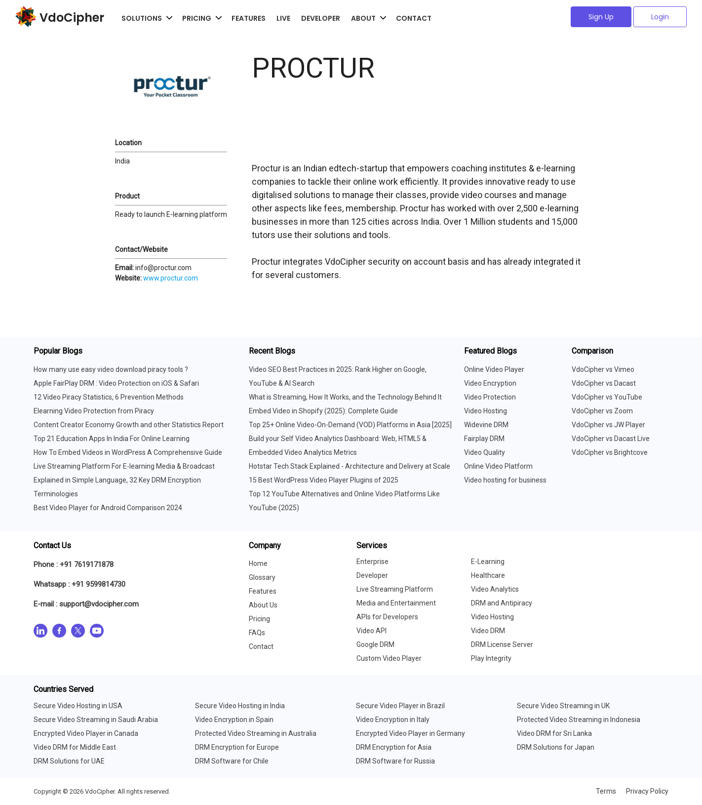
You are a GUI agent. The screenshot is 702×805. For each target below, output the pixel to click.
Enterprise (372, 561)
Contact (413, 18)
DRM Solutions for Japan (555, 747)
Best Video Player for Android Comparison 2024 (108, 508)
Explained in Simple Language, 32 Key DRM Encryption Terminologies (117, 487)
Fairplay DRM (484, 439)
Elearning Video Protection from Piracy (94, 411)
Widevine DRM (486, 425)
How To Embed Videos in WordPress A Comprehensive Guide (128, 452)
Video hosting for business (505, 480)
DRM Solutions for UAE (69, 761)
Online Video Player (494, 369)
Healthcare (488, 575)
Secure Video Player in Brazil (400, 706)
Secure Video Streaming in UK (563, 706)
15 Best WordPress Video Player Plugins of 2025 (323, 480)
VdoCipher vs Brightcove (610, 452)
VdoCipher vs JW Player (608, 425)
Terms (606, 791)
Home (258, 563)
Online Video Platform (498, 466)
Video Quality (484, 452)
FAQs (257, 633)
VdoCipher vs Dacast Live (611, 439)
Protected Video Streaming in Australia (255, 733)
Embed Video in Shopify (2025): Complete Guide (323, 411)
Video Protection (490, 397)
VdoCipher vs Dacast (604, 383)
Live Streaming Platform (394, 589)
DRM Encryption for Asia (393, 747)
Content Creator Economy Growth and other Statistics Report (129, 425)
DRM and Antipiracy (501, 603)
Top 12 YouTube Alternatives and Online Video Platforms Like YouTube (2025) (344, 501)
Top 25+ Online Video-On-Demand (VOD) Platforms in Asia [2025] (350, 425)
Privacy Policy (647, 791)
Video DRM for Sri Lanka (554, 733)
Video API (371, 631)
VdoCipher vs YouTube (607, 397)
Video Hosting (485, 411)
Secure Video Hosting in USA (78, 706)
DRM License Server (502, 644)
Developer (320, 18)
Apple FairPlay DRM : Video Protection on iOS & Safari (116, 383)
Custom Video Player (389, 658)
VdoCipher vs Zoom (602, 411)
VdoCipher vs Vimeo (603, 369)
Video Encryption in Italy (392, 720)
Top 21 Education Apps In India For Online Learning (112, 439)
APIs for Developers (387, 617)
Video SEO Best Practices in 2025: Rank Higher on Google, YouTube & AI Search (338, 376)
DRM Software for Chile (232, 761)
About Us (263, 605)
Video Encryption (490, 383)
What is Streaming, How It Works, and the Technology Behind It (345, 397)
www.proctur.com (170, 278)
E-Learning (488, 561)
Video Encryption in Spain (234, 720)
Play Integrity (491, 658)
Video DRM (488, 631)
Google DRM (375, 644)
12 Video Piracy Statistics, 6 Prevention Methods (109, 397)
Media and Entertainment (396, 603)
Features (249, 18)
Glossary (262, 577)
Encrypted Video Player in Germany (410, 733)
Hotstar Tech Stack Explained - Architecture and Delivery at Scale (349, 466)
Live (283, 18)
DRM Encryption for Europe (237, 747)
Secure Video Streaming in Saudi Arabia (96, 720)
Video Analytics (495, 589)
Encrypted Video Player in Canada (86, 733)
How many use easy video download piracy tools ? (111, 369)
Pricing (259, 619)
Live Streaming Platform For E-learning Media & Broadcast (124, 466)
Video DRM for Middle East (75, 747)
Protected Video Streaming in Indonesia (578, 720)
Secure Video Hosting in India (240, 706)
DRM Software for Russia (395, 761)
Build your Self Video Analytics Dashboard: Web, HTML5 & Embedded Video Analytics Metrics (338, 445)
